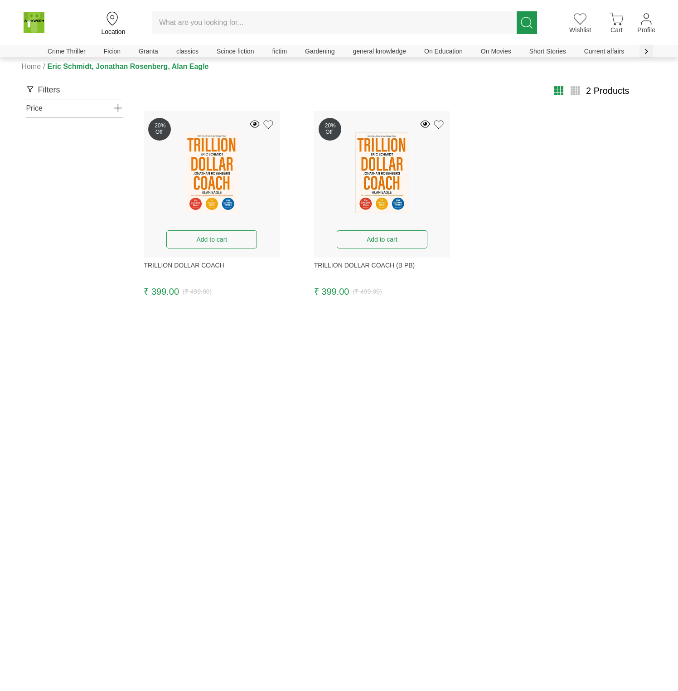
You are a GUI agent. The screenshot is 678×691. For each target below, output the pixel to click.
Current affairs (604, 51)
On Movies (496, 51)
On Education (443, 51)
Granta (148, 51)
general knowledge (379, 51)
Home (31, 66)
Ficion (112, 51)
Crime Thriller (67, 51)
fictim (279, 51)
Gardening (319, 51)
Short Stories (547, 51)
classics (187, 51)
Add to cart (211, 239)
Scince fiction (235, 51)
